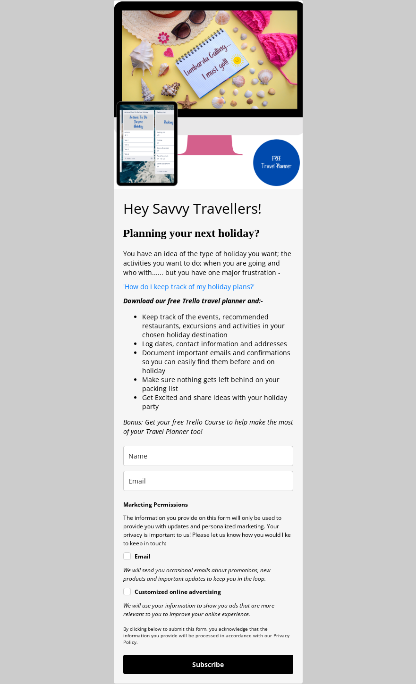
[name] (208, 456)
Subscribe (208, 664)
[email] (208, 481)
